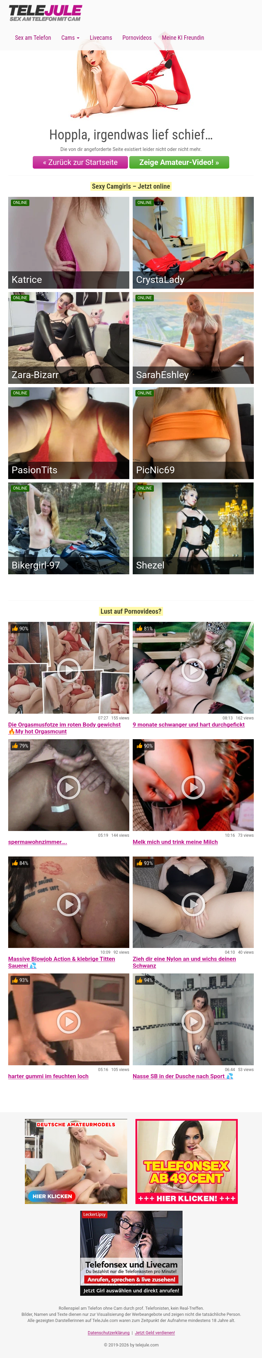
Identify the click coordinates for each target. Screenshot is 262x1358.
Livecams (101, 37)
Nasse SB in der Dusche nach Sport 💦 (183, 1076)
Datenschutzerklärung (109, 1332)
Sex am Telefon (33, 37)
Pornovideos (137, 37)
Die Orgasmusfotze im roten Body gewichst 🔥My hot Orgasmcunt (64, 728)
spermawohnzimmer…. (37, 841)
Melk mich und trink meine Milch (175, 841)
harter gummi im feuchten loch (48, 1076)
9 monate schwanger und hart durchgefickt (189, 724)
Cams (70, 37)
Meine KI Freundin (183, 37)
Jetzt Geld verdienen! (155, 1332)
